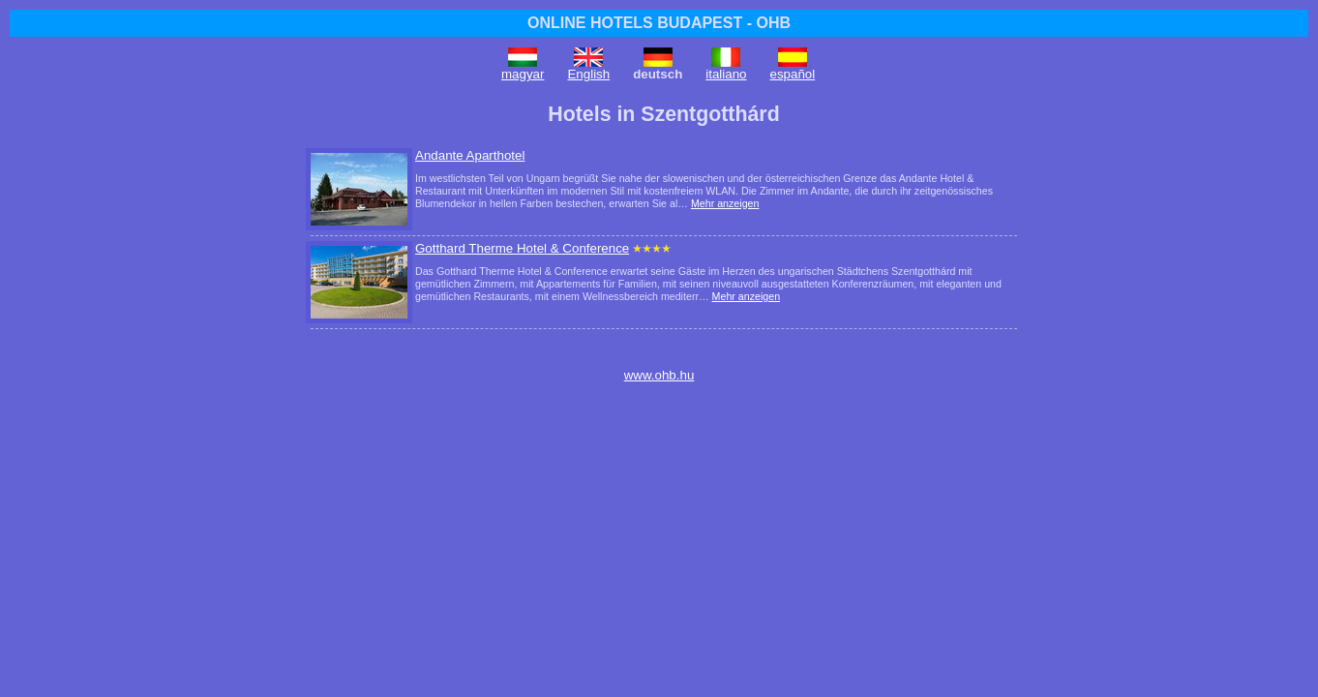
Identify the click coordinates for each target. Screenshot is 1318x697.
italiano (725, 74)
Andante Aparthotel (469, 155)
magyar (522, 74)
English (588, 74)
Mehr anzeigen (725, 203)
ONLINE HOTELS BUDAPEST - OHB (659, 23)
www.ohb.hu (659, 375)
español (793, 74)
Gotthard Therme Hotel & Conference (522, 248)
